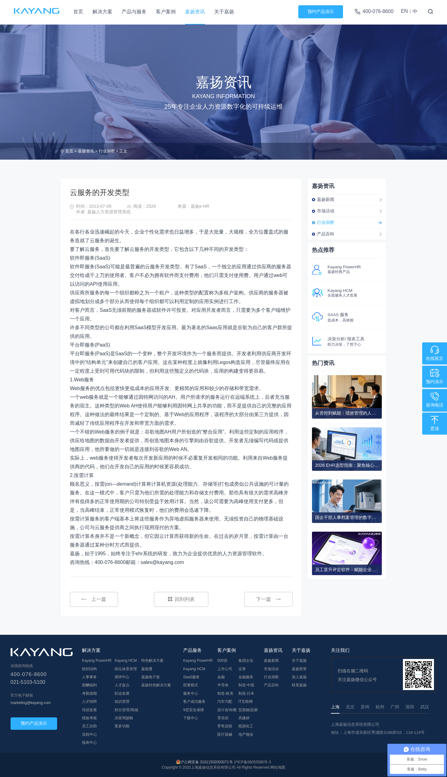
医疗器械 (224, 734)
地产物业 (245, 734)
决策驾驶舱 (124, 718)
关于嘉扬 (224, 11)
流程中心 (89, 734)
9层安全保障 (193, 710)
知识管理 (122, 701)
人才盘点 (122, 685)
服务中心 (190, 693)
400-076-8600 (378, 11)
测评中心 (122, 677)
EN (404, 11)
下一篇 (268, 599)
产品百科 (325, 233)
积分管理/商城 (126, 710)
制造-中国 (246, 685)
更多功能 (122, 726)
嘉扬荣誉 (299, 669)
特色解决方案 (152, 660)
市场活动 (325, 210)
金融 (221, 677)
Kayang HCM (126, 660)
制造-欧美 (225, 693)
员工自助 (89, 726)
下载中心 (190, 718)
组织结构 (89, 669)
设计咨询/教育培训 (227, 714)
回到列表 (181, 599)
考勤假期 (89, 693)
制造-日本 (246, 693)
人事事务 (89, 677)
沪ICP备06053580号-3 (252, 762)
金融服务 (245, 677)
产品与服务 (134, 11)
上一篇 (94, 599)
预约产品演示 (321, 11)
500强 (222, 660)
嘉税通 (146, 669)
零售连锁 (224, 726)
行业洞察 (107, 151)
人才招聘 (89, 701)
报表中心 (89, 742)
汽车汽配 (224, 701)
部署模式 (190, 685)
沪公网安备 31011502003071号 (206, 762)
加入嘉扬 (299, 677)
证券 (242, 669)
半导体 (222, 685)
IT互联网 (245, 701)
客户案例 (166, 11)
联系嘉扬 (299, 685)
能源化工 (245, 726)
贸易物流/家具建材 (248, 714)
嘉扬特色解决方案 (156, 685)
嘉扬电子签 (150, 677)
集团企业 (245, 660)
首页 (78, 11)
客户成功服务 (194, 701)
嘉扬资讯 (195, 11)
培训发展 (89, 710)
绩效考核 (89, 718)
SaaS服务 (191, 677)
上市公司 (224, 669)
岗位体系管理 (126, 669)
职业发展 (122, 693)
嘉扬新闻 (325, 199)
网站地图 (277, 767)
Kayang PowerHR (96, 660)
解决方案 (102, 11)
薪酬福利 (89, 685)
